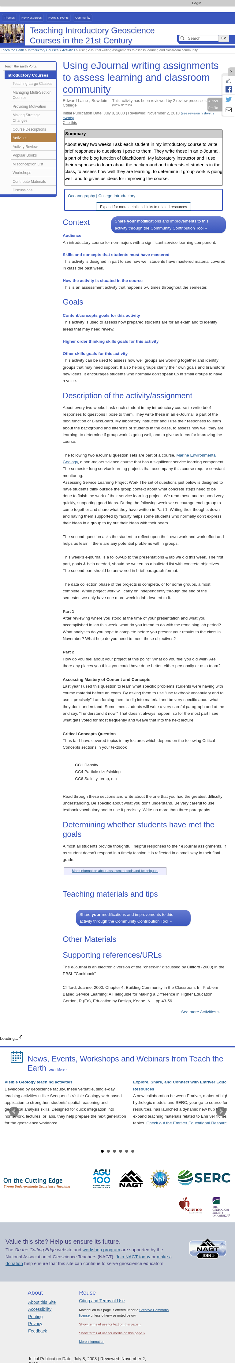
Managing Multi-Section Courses (32, 95)
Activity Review (25, 147)
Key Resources (31, 17)
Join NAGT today (133, 1256)
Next (221, 1111)
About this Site (42, 1302)
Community (82, 17)
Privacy (35, 1323)
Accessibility (39, 1309)
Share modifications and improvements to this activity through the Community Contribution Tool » (161, 224)
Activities (68, 50)
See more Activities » (200, 1012)
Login (196, 3)
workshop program (101, 1249)
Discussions (22, 190)
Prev (14, 1111)
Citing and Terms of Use (102, 1300)
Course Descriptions (29, 129)
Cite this (70, 122)
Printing (35, 1316)
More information (91, 1341)
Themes (9, 17)
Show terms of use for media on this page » (112, 1333)
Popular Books (25, 155)
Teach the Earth (12, 50)
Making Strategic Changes (26, 118)
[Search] (198, 38)
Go (223, 38)
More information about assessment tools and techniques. (115, 871)
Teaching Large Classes (32, 83)
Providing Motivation (29, 106)
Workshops (22, 173)
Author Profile (213, 104)
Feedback (37, 1331)
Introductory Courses (43, 50)
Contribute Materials (29, 181)
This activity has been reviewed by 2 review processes (159, 102)
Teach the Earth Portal (21, 66)
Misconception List (28, 164)
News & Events (58, 17)
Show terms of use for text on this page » (110, 1324)
